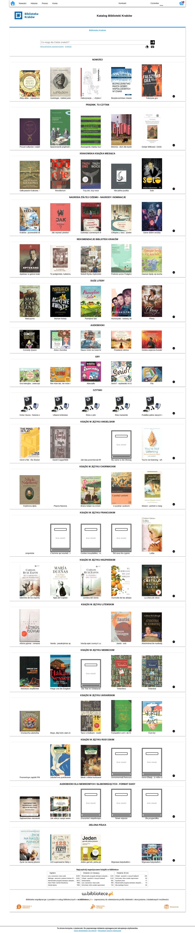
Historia (34, 3)
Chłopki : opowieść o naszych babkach (93, 878)
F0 (161, 3)
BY (145, 3)
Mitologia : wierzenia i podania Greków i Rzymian (63, 878)
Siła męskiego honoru (121, 885)
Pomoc (45, 3)
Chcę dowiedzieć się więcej (85, 931)
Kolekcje (68, 47)
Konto (55, 3)
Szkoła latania (52, 885)
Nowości (22, 3)
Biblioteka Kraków (97, 30)
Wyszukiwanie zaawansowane (52, 47)
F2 (172, 3)
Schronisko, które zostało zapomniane (93, 885)
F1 (166, 3)
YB (140, 3)
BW (135, 3)
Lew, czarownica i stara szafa (57, 876)
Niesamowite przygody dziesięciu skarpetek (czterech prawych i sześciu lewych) (72, 880)
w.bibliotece (84, 899)
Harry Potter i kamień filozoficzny (58, 883)
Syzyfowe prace (120, 880)
